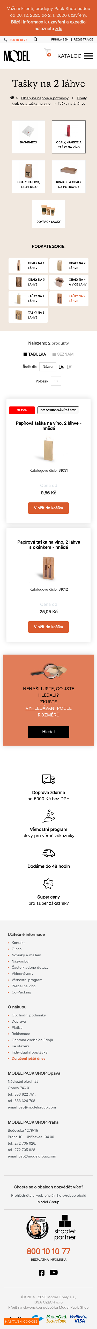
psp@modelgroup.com (37, 1156)
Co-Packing (21, 992)
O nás (16, 949)
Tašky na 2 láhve (71, 103)
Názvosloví (20, 961)
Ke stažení (20, 1046)
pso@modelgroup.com (37, 1107)
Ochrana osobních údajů (32, 1040)
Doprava (19, 1021)
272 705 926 (24, 1143)
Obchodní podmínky (29, 1015)
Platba (17, 1027)
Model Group (48, 1202)
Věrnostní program (27, 980)
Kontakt (18, 943)
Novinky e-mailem (26, 955)
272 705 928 (24, 1150)
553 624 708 (24, 1101)
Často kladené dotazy (30, 967)
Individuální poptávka (30, 1052)
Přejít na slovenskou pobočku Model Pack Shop (48, 1307)
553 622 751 (24, 1094)
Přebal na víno (23, 986)
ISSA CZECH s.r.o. (48, 1302)
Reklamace (21, 1034)
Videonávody (22, 974)
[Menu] (72, 56)
